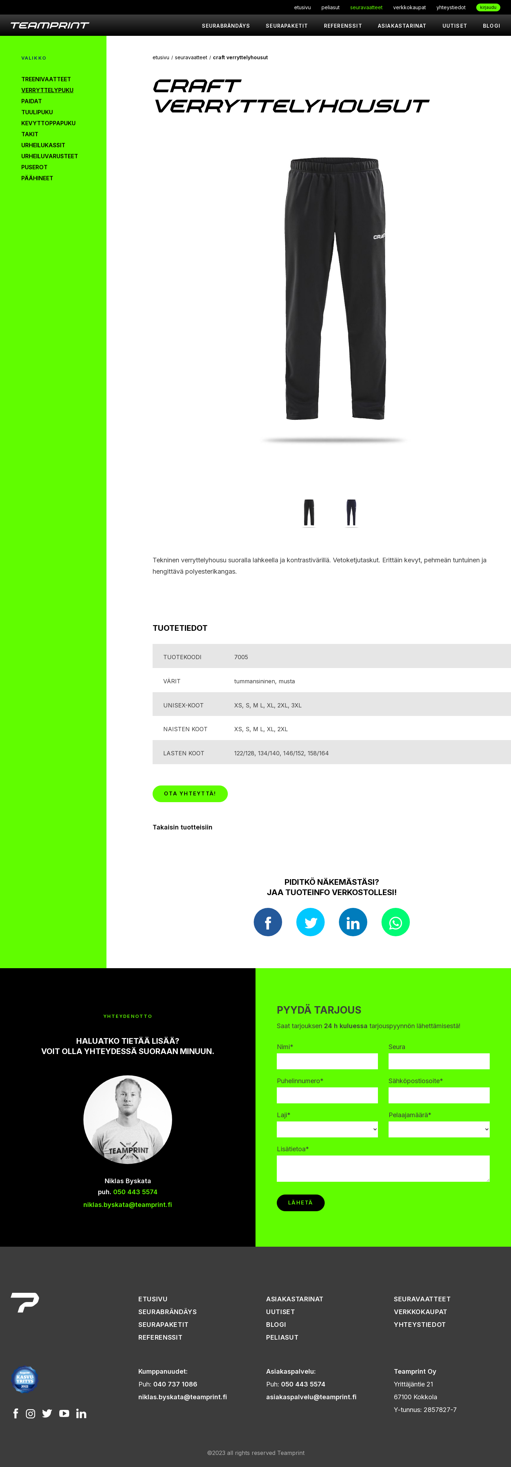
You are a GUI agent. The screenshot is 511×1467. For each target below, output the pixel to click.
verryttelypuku (47, 90)
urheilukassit (43, 145)
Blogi (491, 26)
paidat (31, 101)
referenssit (343, 26)
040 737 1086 (175, 1384)
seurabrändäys (226, 26)
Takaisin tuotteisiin (183, 827)
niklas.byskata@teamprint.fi (127, 1204)
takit (29, 134)
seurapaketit (287, 26)
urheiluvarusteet (49, 156)
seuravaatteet (366, 7)
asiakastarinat (402, 26)
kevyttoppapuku (48, 123)
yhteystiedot (451, 7)
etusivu (302, 7)
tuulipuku (37, 112)
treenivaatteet (46, 79)
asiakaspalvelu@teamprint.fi (311, 1397)
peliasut (331, 7)
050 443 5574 (135, 1192)
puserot (34, 167)
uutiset (455, 26)
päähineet (37, 178)
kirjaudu (488, 7)
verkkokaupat (409, 7)
